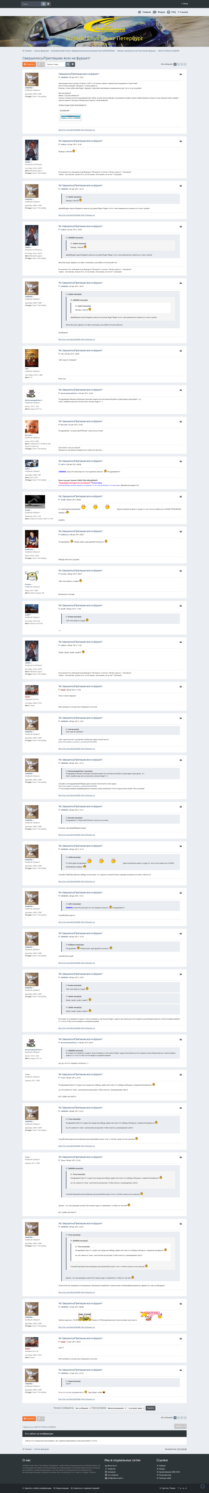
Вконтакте (112, 1466)
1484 (40, 375)
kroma (28, 584)
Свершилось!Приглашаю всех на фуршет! (56, 58)
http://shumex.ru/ (88, 130)
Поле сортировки (109, 1408)
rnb (26, 369)
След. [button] (185, 64)
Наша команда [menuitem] (62, 1488)
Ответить (30, 64)
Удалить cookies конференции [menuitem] (38, 1488)
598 (38, 1080)
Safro (27, 469)
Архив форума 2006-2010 (169, 1472)
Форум (162, 1469)
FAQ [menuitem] (174, 12)
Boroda (28, 435)
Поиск (43, 4)
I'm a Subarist (113, 1475)
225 (37, 406)
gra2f (27, 615)
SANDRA (28, 88)
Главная (146, 12)
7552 (40, 703)
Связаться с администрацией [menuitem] (86, 1488)
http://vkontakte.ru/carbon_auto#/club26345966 (78, 742)
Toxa (27, 1074)
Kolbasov (29, 549)
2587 (37, 441)
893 (36, 590)
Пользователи (165, 1475)
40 (39, 621)
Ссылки (184, 12)
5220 (37, 555)
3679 (40, 168)
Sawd (27, 697)
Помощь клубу (165, 1478)
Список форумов (41, 1449)
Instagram (112, 1472)
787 (39, 475)
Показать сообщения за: (72, 1408)
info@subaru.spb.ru (115, 1478)
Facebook (111, 1469)
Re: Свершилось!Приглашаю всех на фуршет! (80, 140)
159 (39, 516)
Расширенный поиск (48, 4)
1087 (40, 94)
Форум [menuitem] (161, 12)
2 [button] (178, 64)
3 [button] (181, 64)
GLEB (27, 510)
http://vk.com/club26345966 (69, 130)
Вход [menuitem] (185, 4)
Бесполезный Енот (33, 400)
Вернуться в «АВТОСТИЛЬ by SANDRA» (40, 1427)
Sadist (28, 162)
